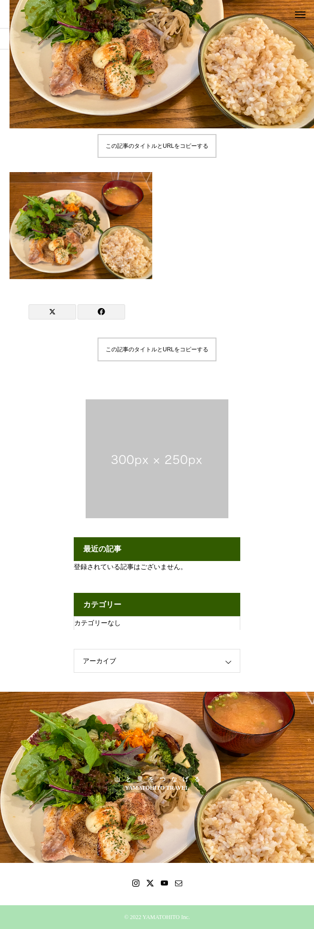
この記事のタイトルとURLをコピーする (157, 146)
